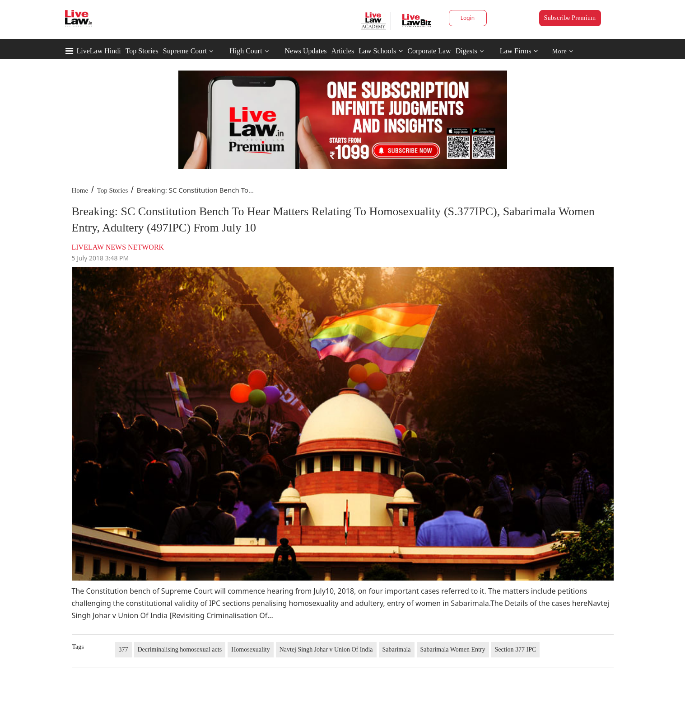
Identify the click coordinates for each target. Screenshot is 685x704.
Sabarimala (396, 649)
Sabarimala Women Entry (452, 649)
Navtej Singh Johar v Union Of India (326, 649)
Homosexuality (250, 649)
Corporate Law (429, 51)
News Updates (306, 51)
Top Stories (142, 51)
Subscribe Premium (570, 17)
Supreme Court (185, 51)
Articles (342, 51)
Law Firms (519, 51)
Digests (466, 51)
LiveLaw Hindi (99, 51)
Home (80, 190)
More (562, 51)
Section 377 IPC (515, 649)
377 (123, 649)
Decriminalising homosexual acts (180, 649)
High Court (245, 51)
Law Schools (381, 51)
